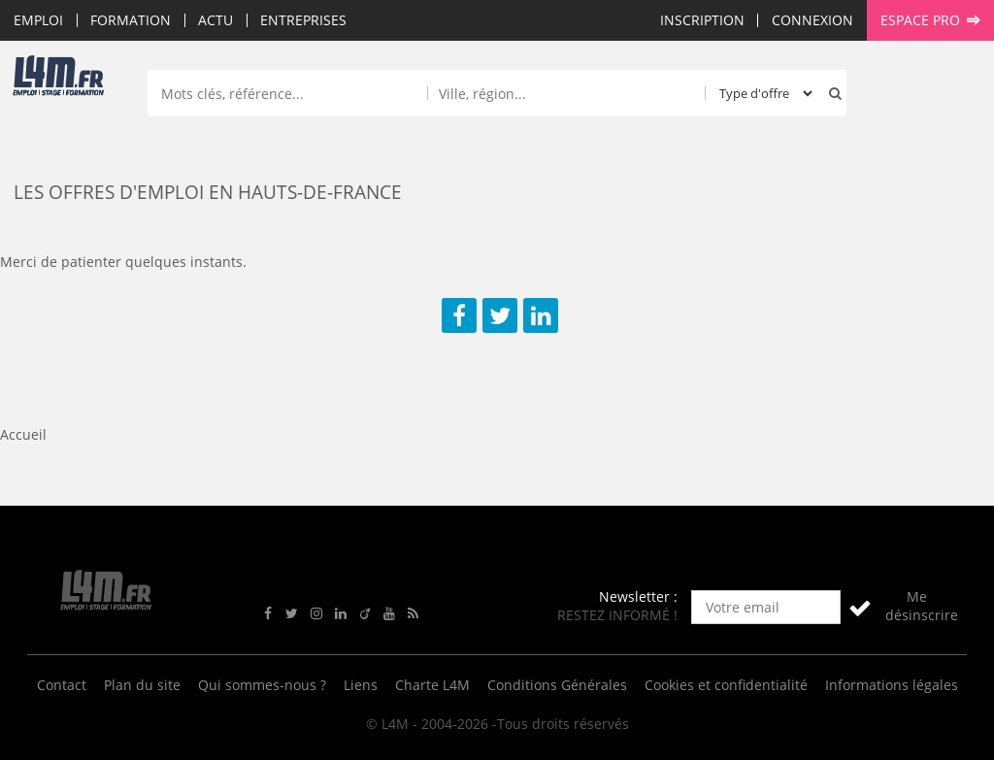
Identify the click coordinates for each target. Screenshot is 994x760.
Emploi (38, 20)
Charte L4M (432, 685)
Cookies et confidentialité (726, 685)
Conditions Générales (557, 685)
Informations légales (891, 685)
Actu (215, 20)
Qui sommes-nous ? (262, 685)
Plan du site (142, 685)
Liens (361, 685)
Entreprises (303, 20)
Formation (130, 20)
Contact (61, 685)
